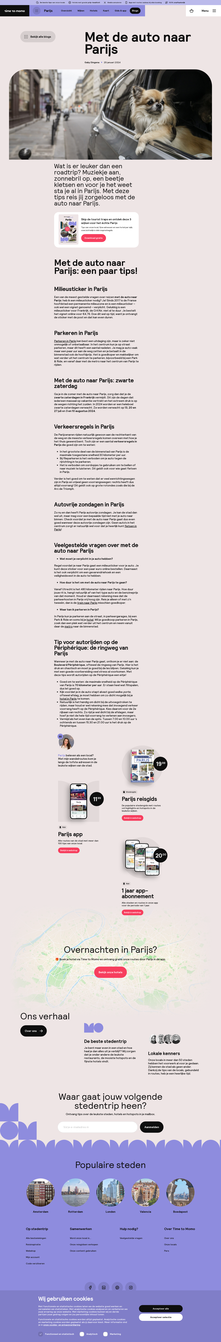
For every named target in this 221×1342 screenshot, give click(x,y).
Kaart (106, 10)
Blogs (135, 10)
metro (69, 626)
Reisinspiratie (33, 1244)
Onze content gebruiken (83, 1250)
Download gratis (94, 238)
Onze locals (170, 1244)
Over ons (34, 1031)
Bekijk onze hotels (110, 972)
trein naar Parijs (87, 603)
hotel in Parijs (68, 698)
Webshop (31, 1250)
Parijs (48, 10)
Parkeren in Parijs (65, 341)
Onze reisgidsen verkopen (84, 1244)
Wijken (81, 10)
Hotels (93, 10)
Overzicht (66, 10)
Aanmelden (151, 1127)
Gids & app (120, 10)
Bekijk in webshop (132, 818)
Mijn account (33, 1257)
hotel (90, 620)
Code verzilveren (35, 1263)
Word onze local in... (80, 1238)
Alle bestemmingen (36, 1238)
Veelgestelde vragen (131, 1238)
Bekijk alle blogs (37, 36)
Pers (166, 1250)
